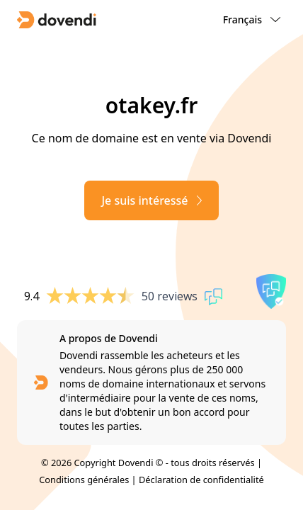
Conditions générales (84, 479)
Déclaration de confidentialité (201, 479)
